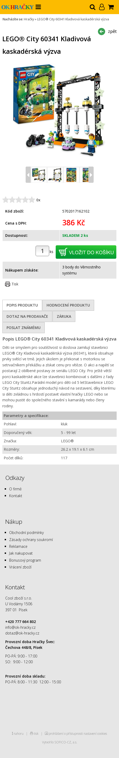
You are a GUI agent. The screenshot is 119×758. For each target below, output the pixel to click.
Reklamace (18, 546)
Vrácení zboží (20, 567)
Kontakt (15, 495)
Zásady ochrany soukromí (31, 539)
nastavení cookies (95, 733)
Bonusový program (25, 560)
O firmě (15, 488)
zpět (112, 31)
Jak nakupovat (21, 553)
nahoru (19, 733)
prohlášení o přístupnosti (66, 733)
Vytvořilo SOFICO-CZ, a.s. (59, 742)
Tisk (15, 283)
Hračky (29, 19)
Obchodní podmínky (26, 532)
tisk (36, 733)
